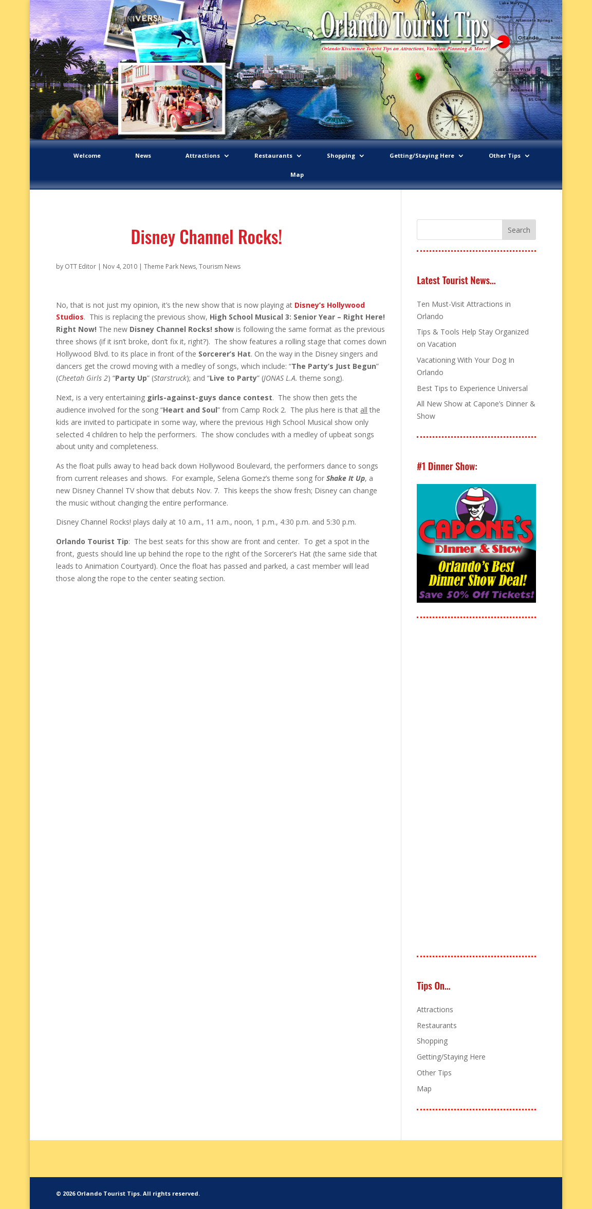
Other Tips (505, 155)
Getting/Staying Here (422, 155)
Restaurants (273, 155)
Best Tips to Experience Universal (472, 388)
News (143, 155)
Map (297, 174)
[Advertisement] (494, 788)
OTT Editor (80, 266)
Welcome (87, 155)
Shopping (341, 155)
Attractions (203, 155)
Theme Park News (170, 266)
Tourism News (219, 266)
